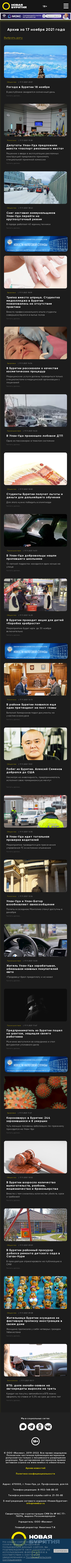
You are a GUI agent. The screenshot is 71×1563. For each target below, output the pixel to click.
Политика (11, 140)
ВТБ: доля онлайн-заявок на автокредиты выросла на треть (31, 1387)
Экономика (12, 1380)
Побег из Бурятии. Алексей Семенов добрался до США (34, 770)
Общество (11, 82)
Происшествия (14, 431)
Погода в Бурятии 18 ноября (28, 87)
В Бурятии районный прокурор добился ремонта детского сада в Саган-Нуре (33, 1253)
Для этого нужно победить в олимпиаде (28, 502)
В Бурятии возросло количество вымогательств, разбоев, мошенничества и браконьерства (32, 1186)
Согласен (61, 1550)
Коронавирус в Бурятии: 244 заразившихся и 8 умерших (28, 1119)
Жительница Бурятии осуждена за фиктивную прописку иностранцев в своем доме (34, 1321)
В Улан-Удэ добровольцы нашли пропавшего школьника (31, 557)
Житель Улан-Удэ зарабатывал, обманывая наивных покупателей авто (32, 969)
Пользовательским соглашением (27, 1558)
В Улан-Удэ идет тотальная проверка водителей (27, 838)
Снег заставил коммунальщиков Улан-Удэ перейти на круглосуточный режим (30, 216)
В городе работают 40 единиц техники (28, 224)
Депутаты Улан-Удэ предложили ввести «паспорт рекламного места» (35, 146)
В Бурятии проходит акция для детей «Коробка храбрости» (35, 621)
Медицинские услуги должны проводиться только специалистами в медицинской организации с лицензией (34, 379)
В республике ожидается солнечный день (30, 92)
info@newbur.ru (35, 1503)
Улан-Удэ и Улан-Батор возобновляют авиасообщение (30, 902)
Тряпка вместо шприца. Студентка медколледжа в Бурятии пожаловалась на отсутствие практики (33, 302)
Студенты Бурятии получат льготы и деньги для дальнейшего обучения (34, 495)
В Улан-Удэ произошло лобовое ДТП (34, 436)
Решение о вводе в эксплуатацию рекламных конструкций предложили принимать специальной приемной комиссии (32, 156)
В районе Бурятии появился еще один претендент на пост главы (31, 706)
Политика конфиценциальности (35, 1474)
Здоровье (11, 292)
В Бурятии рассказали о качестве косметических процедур (32, 369)
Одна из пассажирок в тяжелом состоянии (30, 441)
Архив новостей (35, 1468)
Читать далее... (13, 96)
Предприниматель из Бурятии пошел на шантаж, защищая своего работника (34, 1034)
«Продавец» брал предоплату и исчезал (29, 977)
